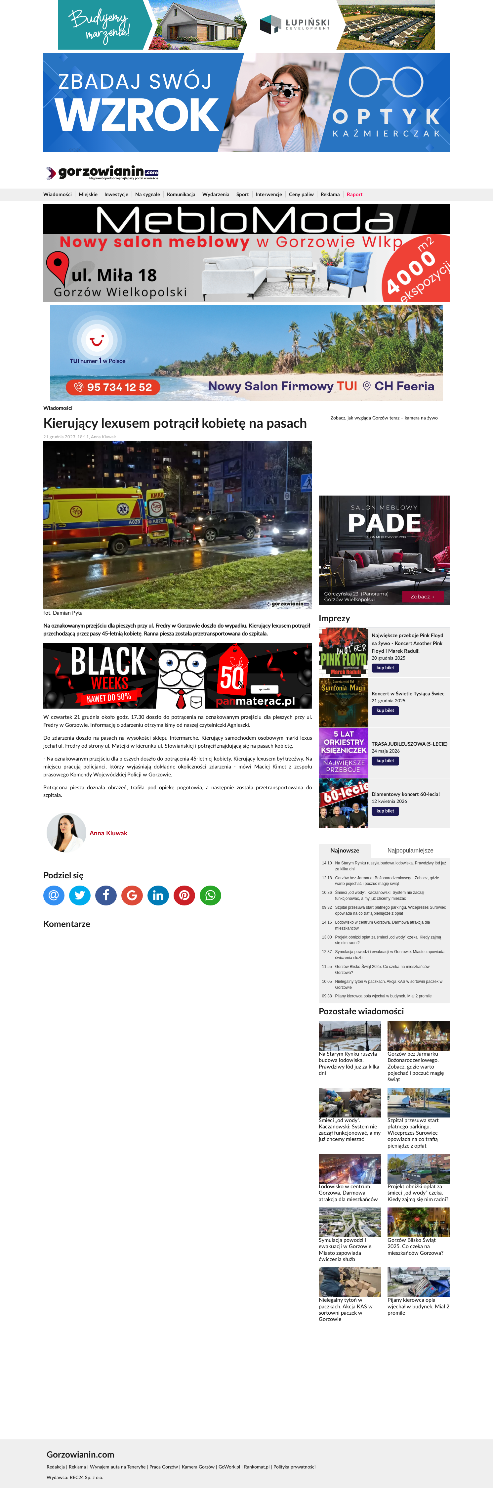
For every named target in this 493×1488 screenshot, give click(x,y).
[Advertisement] (384, 1376)
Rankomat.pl (256, 1467)
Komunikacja (181, 194)
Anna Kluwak (108, 833)
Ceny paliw (301, 194)
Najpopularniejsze (410, 850)
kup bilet (385, 668)
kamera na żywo (421, 418)
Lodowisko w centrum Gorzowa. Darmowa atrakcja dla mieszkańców (382, 925)
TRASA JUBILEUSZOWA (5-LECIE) (409, 744)
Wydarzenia (215, 194)
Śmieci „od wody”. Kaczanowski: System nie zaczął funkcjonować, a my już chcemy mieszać (380, 895)
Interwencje (269, 194)
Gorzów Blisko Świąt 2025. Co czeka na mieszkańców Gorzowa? (382, 969)
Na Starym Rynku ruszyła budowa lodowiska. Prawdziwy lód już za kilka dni (390, 866)
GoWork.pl (229, 1467)
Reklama (330, 194)
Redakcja (56, 1467)
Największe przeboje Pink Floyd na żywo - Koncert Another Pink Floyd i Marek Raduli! (407, 643)
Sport (242, 194)
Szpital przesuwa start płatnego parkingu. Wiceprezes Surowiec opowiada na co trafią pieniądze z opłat (390, 910)
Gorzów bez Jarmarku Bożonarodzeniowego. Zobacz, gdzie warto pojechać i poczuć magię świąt (387, 881)
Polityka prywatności (294, 1467)
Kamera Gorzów (198, 1467)
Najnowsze (344, 850)
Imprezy (334, 618)
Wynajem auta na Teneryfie (117, 1467)
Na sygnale (147, 194)
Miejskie (88, 194)
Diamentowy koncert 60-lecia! (406, 794)
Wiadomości (57, 194)
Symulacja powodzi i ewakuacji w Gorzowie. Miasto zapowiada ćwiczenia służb (389, 954)
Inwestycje (116, 194)
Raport (355, 194)
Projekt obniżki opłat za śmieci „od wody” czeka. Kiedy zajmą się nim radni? (388, 940)
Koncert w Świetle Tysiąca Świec (408, 693)
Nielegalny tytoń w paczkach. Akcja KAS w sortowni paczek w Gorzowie (389, 984)
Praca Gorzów (163, 1467)
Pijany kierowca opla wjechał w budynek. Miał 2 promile (383, 996)
